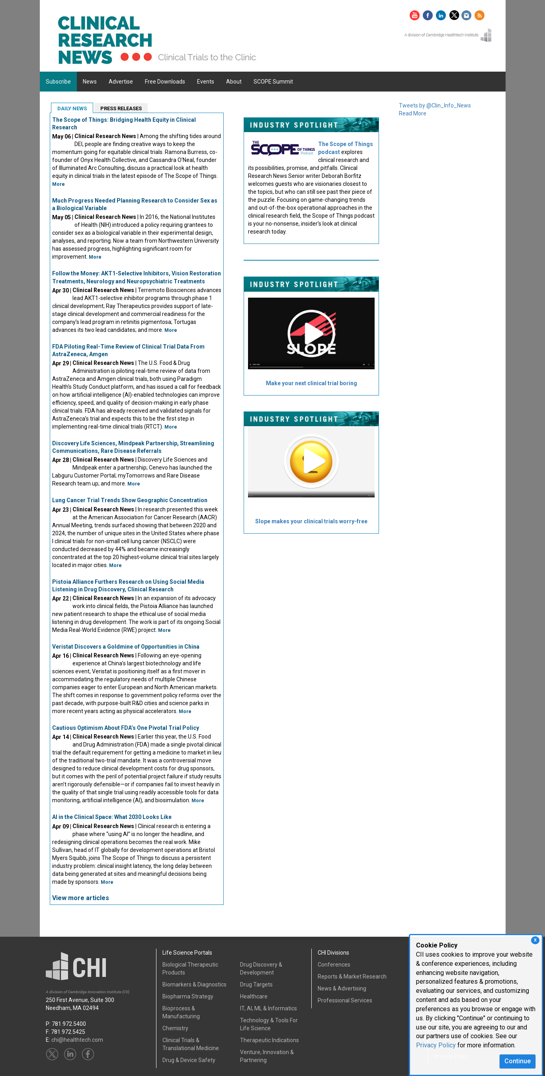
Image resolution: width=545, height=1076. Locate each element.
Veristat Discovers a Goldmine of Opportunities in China (125, 646)
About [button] (234, 81)
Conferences (334, 964)
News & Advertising (342, 988)
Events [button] (205, 81)
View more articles (80, 898)
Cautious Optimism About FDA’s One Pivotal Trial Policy (125, 728)
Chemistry (175, 1028)
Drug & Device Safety (188, 1060)
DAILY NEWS (72, 108)
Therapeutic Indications (269, 1040)
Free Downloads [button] (165, 81)
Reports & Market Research (352, 976)
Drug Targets (256, 984)
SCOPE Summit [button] (273, 81)
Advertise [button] (121, 81)
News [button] (90, 81)
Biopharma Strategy (187, 996)
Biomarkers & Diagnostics (194, 984)
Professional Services (345, 1000)
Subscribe (58, 81)
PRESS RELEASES (121, 108)
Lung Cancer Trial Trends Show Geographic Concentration (129, 500)
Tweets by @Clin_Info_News (435, 105)
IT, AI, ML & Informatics (268, 1008)
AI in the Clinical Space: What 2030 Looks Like (112, 817)
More (58, 184)
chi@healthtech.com (77, 1040)
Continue (517, 1061)
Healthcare (254, 996)
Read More (412, 113)
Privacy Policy (436, 1045)
